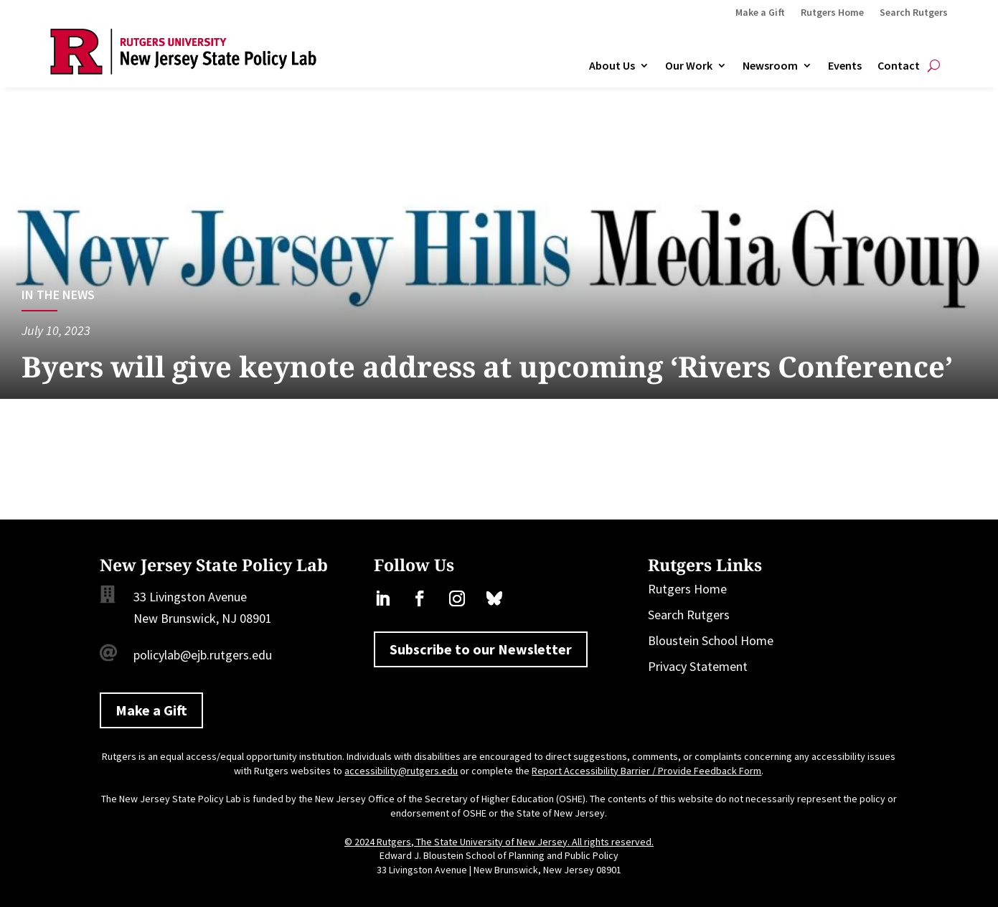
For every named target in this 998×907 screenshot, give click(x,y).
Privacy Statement (698, 666)
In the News (58, 294)
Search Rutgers (914, 13)
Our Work (688, 66)
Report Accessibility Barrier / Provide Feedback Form (646, 770)
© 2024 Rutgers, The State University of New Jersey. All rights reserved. (499, 841)
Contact (898, 66)
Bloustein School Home (710, 640)
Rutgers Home (832, 13)
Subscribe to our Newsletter (481, 649)
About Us (612, 66)
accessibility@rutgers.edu (401, 770)
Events (845, 66)
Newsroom (770, 66)
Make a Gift (760, 13)
